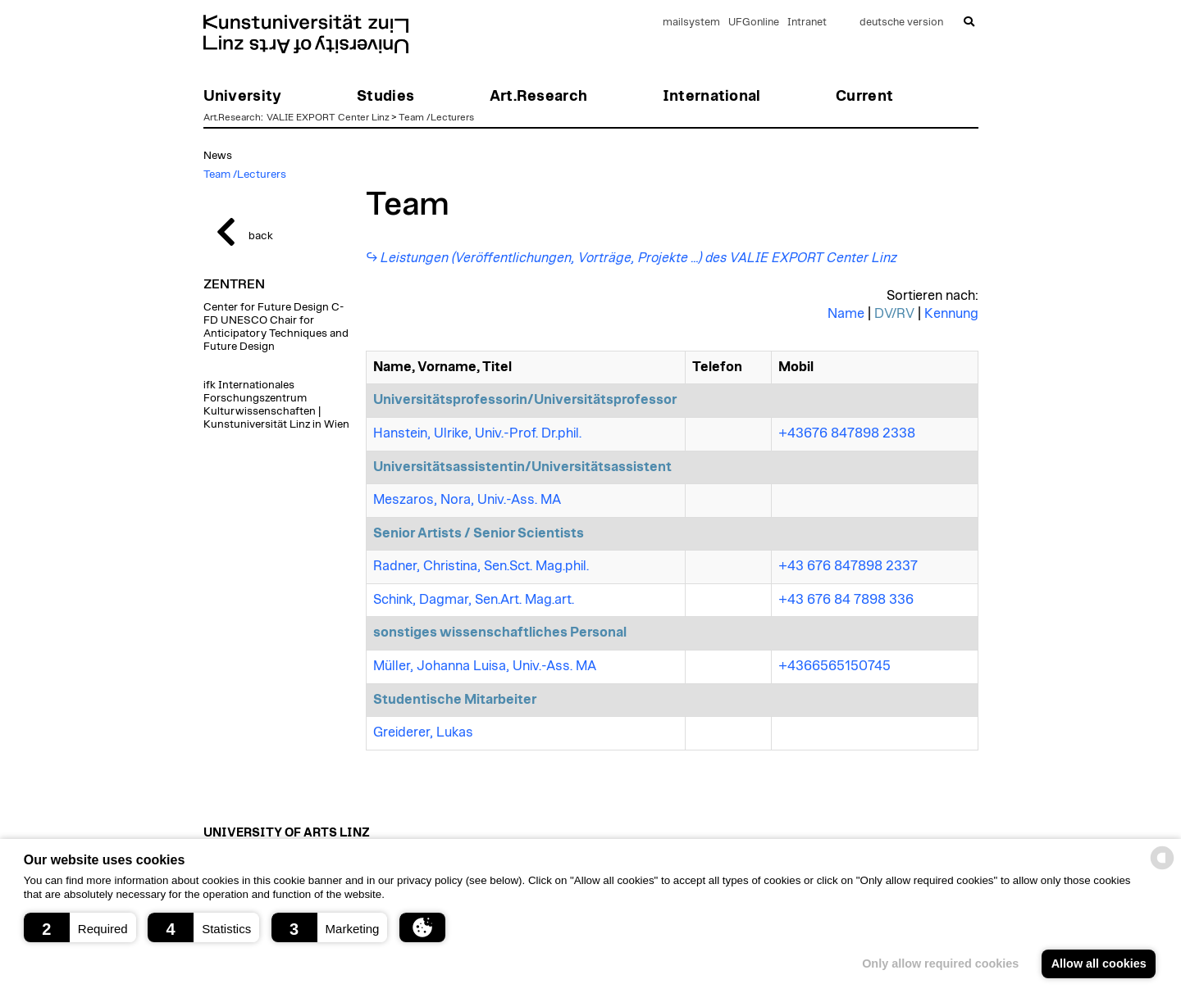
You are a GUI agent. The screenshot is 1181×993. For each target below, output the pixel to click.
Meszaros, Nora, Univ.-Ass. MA (467, 499)
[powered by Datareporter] (1162, 868)
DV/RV (894, 313)
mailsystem (691, 22)
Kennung (951, 313)
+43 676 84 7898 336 (846, 599)
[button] (80, 927)
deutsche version (901, 22)
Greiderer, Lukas (423, 732)
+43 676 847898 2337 (848, 566)
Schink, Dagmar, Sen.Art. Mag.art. (473, 599)
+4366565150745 (834, 666)
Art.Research (232, 117)
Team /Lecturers (436, 117)
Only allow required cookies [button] (940, 963)
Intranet (807, 22)
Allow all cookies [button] (1099, 963)
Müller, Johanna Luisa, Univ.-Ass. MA (484, 666)
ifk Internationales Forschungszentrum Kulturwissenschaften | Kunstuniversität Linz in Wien (276, 405)
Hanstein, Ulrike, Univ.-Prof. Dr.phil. (477, 433)
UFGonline (753, 22)
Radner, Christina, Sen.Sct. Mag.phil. (481, 566)
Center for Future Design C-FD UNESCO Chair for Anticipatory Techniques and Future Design (276, 327)
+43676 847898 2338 (846, 433)
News (217, 155)
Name (846, 313)
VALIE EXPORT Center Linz (328, 117)
